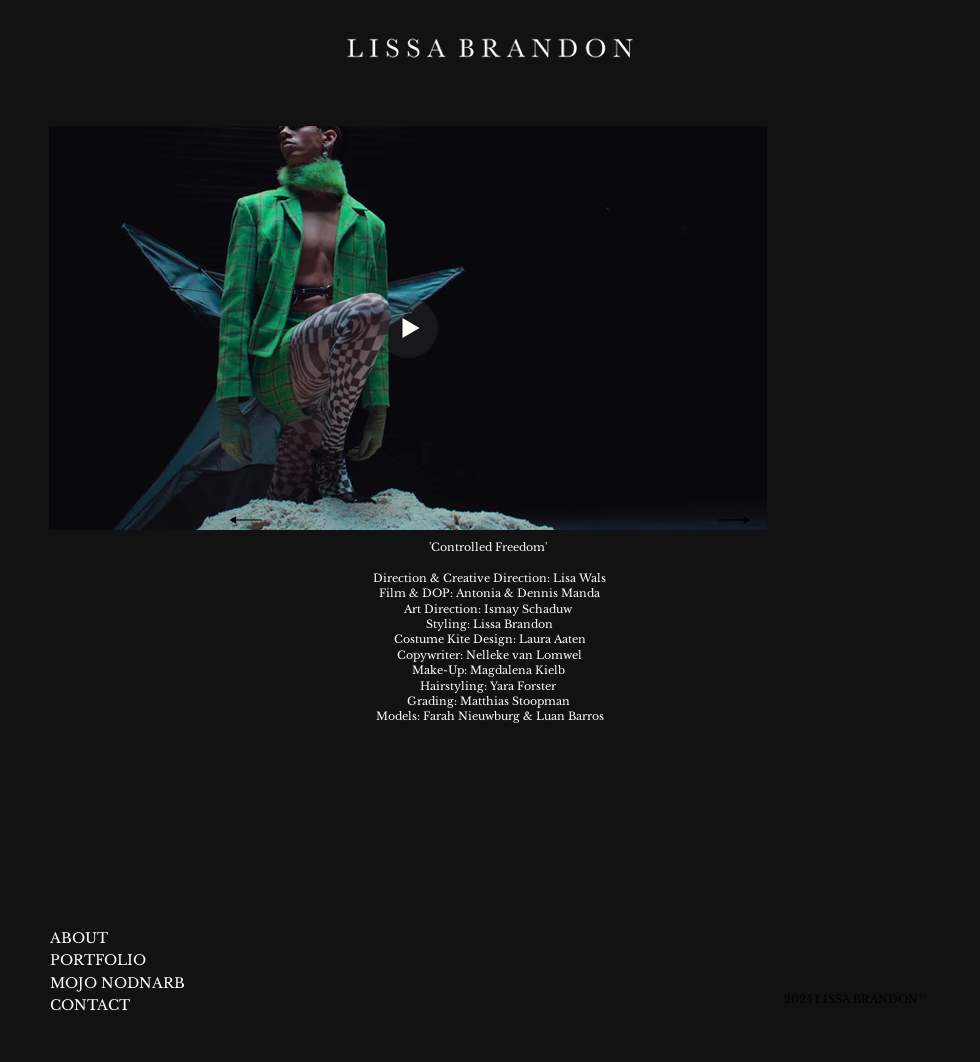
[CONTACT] (91, 1006)
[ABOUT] (79, 939)
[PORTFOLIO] (99, 961)
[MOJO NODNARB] (140, 984)
